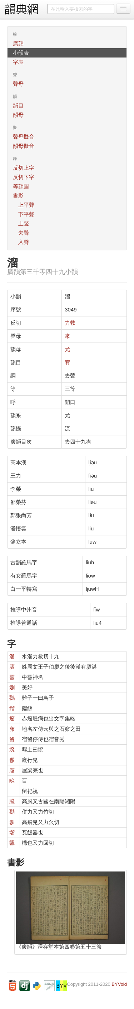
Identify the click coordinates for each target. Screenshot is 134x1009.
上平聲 (26, 205)
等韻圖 (21, 186)
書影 (18, 196)
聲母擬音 (23, 137)
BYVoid (119, 984)
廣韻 (18, 43)
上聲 (23, 223)
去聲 (23, 233)
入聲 (23, 242)
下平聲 (26, 214)
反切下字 (23, 177)
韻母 (18, 115)
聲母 (18, 84)
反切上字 (23, 168)
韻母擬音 (23, 146)
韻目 (18, 106)
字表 (18, 62)
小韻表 (21, 53)
